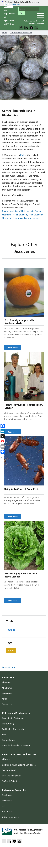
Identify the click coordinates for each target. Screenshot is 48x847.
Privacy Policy (8, 740)
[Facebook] (2, 426)
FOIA (4, 734)
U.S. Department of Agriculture (28, 830)
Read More (13, 347)
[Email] (2, 446)
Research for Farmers (11, 775)
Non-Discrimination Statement (16, 745)
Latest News (7, 693)
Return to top (8, 667)
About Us (6, 682)
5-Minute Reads (9, 770)
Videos (6, 759)
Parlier (23, 155)
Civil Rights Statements (13, 729)
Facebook (7, 795)
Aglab (4, 698)
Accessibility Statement (13, 718)
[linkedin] (2, 431)
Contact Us (7, 704)
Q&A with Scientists (11, 781)
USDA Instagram (10, 817)
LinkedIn (7, 800)
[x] (2, 436)
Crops (11, 630)
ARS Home (7, 687)
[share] (2, 451)
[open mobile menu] (40, 15)
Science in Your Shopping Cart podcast (19, 764)
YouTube (7, 811)
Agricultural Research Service (9, 23)
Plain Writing (8, 723)
